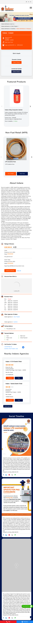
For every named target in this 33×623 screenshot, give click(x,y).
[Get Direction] (23, 348)
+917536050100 (9, 374)
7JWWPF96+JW (8, 347)
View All (19, 270)
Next (31, 106)
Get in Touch (16, 62)
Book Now (22, 173)
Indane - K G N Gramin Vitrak (14, 361)
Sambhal (15, 322)
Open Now (20, 45)
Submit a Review (10, 270)
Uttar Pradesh (16, 317)
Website (10, 378)
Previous (2, 106)
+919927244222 (9, 396)
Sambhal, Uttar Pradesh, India (11, 348)
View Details (11, 173)
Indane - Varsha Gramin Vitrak (14, 383)
